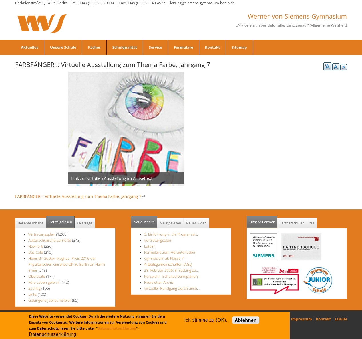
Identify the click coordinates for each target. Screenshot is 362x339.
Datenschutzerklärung (117, 328)
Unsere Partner (263, 220)
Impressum (301, 319)
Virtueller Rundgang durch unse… (172, 288)
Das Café (36, 252)
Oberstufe (36, 276)
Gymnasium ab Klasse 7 (164, 258)
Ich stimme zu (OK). (205, 320)
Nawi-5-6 (35, 246)
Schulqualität (124, 47)
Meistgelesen (170, 223)
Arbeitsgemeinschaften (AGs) (168, 264)
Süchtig (34, 288)
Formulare (183, 47)
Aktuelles (29, 47)
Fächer (94, 47)
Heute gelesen (60, 222)
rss (311, 223)
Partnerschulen (292, 223)
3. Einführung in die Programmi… (171, 234)
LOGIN (341, 319)
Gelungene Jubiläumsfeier (49, 300)
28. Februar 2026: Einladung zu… (171, 270)
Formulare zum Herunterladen (169, 252)
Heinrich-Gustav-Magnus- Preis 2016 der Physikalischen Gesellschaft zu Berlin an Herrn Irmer (66, 264)
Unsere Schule (63, 47)
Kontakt (212, 47)
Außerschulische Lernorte (49, 240)
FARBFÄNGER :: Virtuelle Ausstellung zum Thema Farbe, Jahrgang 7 (80, 196)
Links (32, 294)
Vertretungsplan (41, 234)
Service (155, 47)
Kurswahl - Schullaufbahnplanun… (172, 276)
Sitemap (239, 47)
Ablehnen (246, 320)
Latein (149, 246)
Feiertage (84, 223)
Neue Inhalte (144, 222)
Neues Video (196, 223)
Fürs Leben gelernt (44, 282)
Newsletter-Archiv (159, 282)
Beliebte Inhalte (30, 223)
